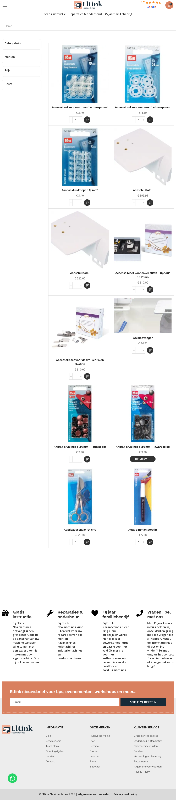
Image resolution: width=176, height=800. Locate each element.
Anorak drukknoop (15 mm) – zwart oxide (143, 446)
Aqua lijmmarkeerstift (142, 529)
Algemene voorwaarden (94, 794)
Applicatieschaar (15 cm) (80, 529)
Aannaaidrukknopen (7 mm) (80, 190)
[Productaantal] (76, 119)
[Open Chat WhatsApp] (12, 778)
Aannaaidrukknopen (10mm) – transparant (80, 107)
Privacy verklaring (125, 794)
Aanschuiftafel (142, 190)
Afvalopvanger (143, 338)
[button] (5, 5)
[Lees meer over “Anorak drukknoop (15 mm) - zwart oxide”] (143, 459)
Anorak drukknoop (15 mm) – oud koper (80, 446)
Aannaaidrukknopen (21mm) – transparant (143, 107)
